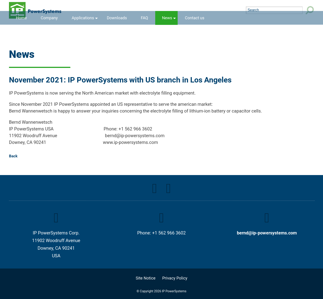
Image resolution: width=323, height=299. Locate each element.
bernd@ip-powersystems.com (267, 233)
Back (13, 156)
